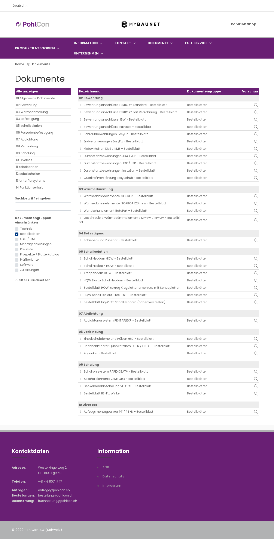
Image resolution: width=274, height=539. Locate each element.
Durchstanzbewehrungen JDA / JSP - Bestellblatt (117, 156)
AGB (106, 467)
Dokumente (41, 64)
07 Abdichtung (27, 139)
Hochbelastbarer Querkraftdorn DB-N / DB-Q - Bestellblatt (125, 346)
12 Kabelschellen (28, 174)
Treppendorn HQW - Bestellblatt (105, 273)
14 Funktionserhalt (29, 187)
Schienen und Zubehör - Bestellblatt (108, 240)
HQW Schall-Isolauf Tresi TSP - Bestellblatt (113, 295)
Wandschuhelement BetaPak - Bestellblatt (113, 210)
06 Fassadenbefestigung (34, 132)
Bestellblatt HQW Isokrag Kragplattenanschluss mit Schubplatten (130, 287)
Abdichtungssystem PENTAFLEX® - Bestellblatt (115, 320)
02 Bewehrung (26, 105)
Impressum (112, 485)
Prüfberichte (29, 259)
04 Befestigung (27, 119)
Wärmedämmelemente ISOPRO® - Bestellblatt (116, 196)
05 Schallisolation (29, 126)
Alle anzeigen (27, 91)
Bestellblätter (30, 234)
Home (19, 64)
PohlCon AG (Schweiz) (43, 530)
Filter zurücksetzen (33, 280)
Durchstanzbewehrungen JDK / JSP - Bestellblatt (117, 163)
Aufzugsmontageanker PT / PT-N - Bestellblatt (116, 411)
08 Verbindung (27, 146)
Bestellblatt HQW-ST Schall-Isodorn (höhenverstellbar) (122, 302)
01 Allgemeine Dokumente (35, 98)
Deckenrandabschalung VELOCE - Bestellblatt (115, 386)
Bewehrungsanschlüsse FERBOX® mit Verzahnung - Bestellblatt (128, 112)
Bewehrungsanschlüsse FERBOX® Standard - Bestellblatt (123, 105)
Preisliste (26, 249)
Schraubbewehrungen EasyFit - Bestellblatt (113, 134)
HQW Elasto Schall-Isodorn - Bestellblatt (111, 280)
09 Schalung (25, 153)
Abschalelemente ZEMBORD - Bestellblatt (112, 379)
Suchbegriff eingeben (33, 198)
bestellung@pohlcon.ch (55, 495)
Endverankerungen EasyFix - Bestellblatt (111, 141)
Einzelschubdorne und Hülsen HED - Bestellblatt (116, 339)
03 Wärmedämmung (32, 112)
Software (27, 265)
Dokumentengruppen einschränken (33, 220)
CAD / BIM (27, 239)
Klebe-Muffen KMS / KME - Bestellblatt (110, 148)
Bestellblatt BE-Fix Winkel (100, 393)
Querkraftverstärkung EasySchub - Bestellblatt (116, 178)
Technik (26, 228)
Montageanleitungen (36, 244)
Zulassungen (29, 270)
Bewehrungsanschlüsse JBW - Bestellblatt (112, 119)
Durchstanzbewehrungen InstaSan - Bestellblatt (117, 170)
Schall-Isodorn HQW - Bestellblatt (106, 258)
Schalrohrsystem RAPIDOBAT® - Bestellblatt (113, 371)
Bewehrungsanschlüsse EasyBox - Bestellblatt (115, 127)
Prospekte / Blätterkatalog (39, 254)
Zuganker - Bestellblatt (98, 353)
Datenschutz (113, 476)
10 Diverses (24, 160)
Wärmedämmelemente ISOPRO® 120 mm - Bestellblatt (122, 203)
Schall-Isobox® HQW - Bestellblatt (106, 266)
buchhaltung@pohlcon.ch (57, 501)
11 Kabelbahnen (27, 167)
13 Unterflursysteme (31, 180)
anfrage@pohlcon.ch (54, 490)
